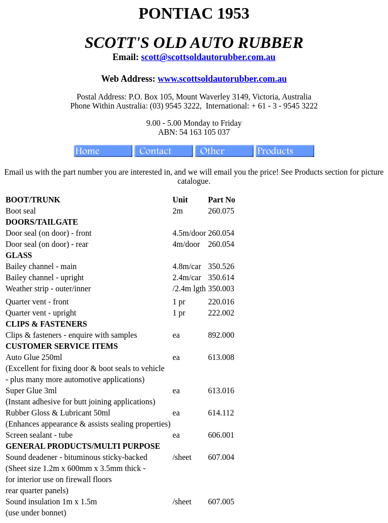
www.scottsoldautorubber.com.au (222, 79)
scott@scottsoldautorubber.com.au (208, 57)
